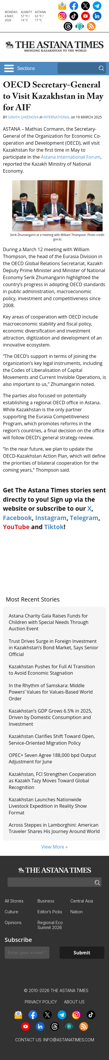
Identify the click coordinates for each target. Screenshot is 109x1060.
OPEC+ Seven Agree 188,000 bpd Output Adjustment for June (52, 758)
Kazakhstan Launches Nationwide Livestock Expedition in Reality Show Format (48, 806)
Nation (76, 911)
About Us (74, 1001)
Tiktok (54, 527)
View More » (54, 847)
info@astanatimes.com (68, 1039)
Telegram (84, 518)
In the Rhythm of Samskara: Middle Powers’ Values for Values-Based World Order (51, 692)
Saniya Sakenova (23, 117)
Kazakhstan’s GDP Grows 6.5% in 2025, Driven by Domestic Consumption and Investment (50, 717)
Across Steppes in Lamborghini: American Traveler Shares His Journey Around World (54, 828)
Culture (11, 911)
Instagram (51, 518)
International (56, 117)
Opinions (13, 922)
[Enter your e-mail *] (27, 953)
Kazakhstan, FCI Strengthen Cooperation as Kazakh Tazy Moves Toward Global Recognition (52, 780)
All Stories (14, 900)
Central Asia (81, 900)
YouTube (16, 527)
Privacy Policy (41, 1001)
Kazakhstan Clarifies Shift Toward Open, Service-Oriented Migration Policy (52, 739)
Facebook (17, 518)
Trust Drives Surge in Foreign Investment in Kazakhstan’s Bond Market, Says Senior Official (53, 647)
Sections (26, 68)
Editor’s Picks (49, 911)
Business (45, 900)
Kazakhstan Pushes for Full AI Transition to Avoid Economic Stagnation (52, 669)
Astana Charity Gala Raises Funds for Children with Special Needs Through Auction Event (48, 622)
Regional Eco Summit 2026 (50, 925)
